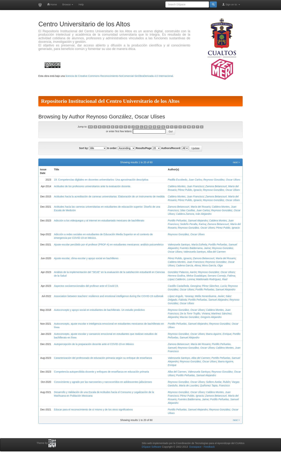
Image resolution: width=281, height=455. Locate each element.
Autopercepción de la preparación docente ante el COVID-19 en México (94, 344)
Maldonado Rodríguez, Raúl (211, 279)
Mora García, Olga (212, 265)
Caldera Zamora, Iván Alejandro (193, 213)
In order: (112, 148)
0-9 (90, 127)
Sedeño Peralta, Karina (193, 224)
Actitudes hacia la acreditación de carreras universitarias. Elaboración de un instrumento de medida (109, 196)
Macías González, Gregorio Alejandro (201, 317)
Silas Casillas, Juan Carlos (195, 210)
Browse (67, 4)
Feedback (209, 446)
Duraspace (195, 446)
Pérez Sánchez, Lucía (214, 285)
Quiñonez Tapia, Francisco (215, 385)
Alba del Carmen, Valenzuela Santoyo (189, 371)
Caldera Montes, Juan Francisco (186, 186)
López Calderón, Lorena (181, 279)
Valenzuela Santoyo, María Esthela (187, 244)
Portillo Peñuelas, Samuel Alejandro (188, 220)
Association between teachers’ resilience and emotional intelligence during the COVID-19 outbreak (108, 296)
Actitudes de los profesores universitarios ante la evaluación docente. (92, 186)
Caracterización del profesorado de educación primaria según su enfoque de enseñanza (103, 357)
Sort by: (84, 148)
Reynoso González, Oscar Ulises (221, 179)
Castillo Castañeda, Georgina (184, 285)
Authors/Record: (171, 148)
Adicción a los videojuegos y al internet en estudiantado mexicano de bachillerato (99, 220)
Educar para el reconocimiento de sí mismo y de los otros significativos (93, 409)
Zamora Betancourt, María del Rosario (189, 206)
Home (52, 4)
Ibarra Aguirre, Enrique (218, 333)
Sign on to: (231, 4)
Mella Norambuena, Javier (209, 296)
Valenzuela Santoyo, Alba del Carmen (204, 251)
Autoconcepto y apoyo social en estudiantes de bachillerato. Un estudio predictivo (99, 309)
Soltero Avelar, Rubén (218, 381)
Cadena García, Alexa (188, 265)
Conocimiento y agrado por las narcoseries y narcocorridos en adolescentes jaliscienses (103, 381)
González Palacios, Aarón (182, 272)
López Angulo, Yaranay (181, 296)
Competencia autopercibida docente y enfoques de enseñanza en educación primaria (101, 371)
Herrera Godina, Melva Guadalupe (187, 275)
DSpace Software (151, 446)
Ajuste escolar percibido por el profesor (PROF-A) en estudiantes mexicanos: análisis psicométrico (109, 244)
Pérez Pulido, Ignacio (189, 189)
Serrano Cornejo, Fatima (221, 275)
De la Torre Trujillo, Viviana (195, 313)
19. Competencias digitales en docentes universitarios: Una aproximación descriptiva (101, 179)
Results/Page (144, 148)
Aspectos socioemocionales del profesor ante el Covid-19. (86, 285)
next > (236, 162)
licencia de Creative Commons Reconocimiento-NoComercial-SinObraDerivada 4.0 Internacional (119, 76)
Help (81, 4)
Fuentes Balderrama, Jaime (195, 248)
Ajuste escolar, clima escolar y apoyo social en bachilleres (86, 258)
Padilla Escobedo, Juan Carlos (185, 179)
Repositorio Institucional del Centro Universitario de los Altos (110, 101)
